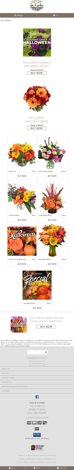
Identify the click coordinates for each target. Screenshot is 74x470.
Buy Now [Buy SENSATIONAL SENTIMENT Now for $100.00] (52, 176)
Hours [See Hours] (61, 468)
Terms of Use (52, 462)
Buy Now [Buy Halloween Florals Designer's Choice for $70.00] (37, 72)
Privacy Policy (23, 462)
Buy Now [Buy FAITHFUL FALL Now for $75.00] (22, 176)
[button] (37, 435)
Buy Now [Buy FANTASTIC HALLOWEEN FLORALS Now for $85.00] (22, 264)
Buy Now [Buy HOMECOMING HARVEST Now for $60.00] (52, 220)
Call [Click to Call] (12, 468)
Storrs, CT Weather (26, 459)
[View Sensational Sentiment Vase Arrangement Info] (52, 153)
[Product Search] (37, 352)
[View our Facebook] (37, 398)
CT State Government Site (45, 459)
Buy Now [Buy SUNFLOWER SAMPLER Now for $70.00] (52, 264)
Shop (18, 15)
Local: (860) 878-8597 (37, 413)
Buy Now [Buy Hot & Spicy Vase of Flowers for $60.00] (37, 128)
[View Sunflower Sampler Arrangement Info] (52, 241)
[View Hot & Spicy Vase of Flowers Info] (37, 98)
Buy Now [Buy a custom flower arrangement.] (46, 326)
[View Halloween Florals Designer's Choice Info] (37, 42)
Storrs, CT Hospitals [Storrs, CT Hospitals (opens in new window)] (48, 455)
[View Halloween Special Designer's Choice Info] (37, 285)
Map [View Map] (37, 468)
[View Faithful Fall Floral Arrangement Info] (21, 153)
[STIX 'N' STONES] (37, 10)
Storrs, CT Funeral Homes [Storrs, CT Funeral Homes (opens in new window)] (28, 455)
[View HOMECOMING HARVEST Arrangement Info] (52, 197)
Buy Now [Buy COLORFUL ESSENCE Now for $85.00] (22, 220)
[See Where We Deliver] (37, 363)
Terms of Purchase (37, 462)
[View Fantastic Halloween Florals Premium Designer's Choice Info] (21, 241)
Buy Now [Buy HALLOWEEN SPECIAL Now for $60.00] (37, 308)
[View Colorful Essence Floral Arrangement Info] (21, 197)
